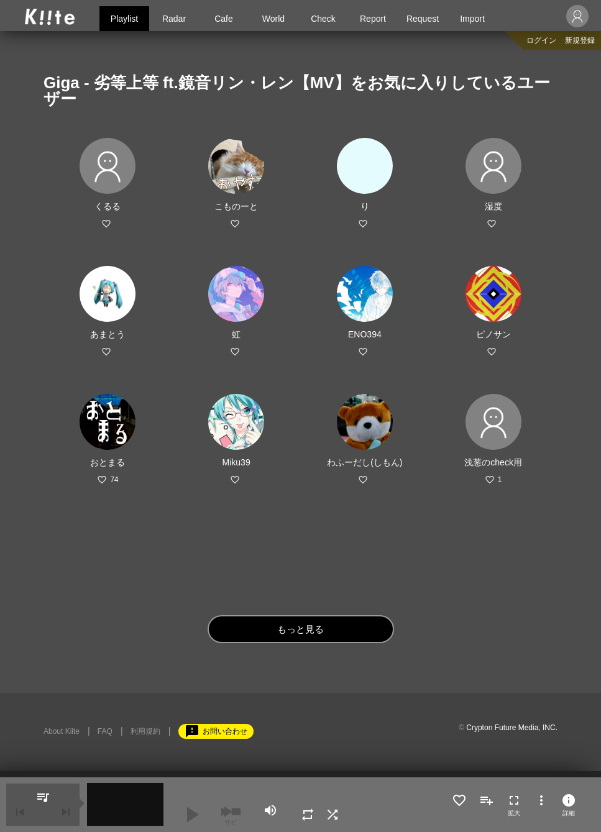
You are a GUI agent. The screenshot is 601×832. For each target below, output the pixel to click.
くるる (107, 206)
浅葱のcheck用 (493, 462)
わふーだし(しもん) (364, 462)
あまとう (107, 334)
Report (373, 19)
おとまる (107, 462)
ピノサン (493, 334)
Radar (174, 19)
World (273, 19)
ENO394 (365, 334)
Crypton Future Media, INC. (511, 727)
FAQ (105, 731)
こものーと (236, 206)
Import (472, 19)
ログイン (541, 40)
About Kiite (62, 731)
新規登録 (580, 40)
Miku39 (236, 462)
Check (323, 19)
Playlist (124, 19)
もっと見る (300, 629)
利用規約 (145, 731)
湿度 (493, 206)
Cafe (223, 19)
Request (422, 19)
